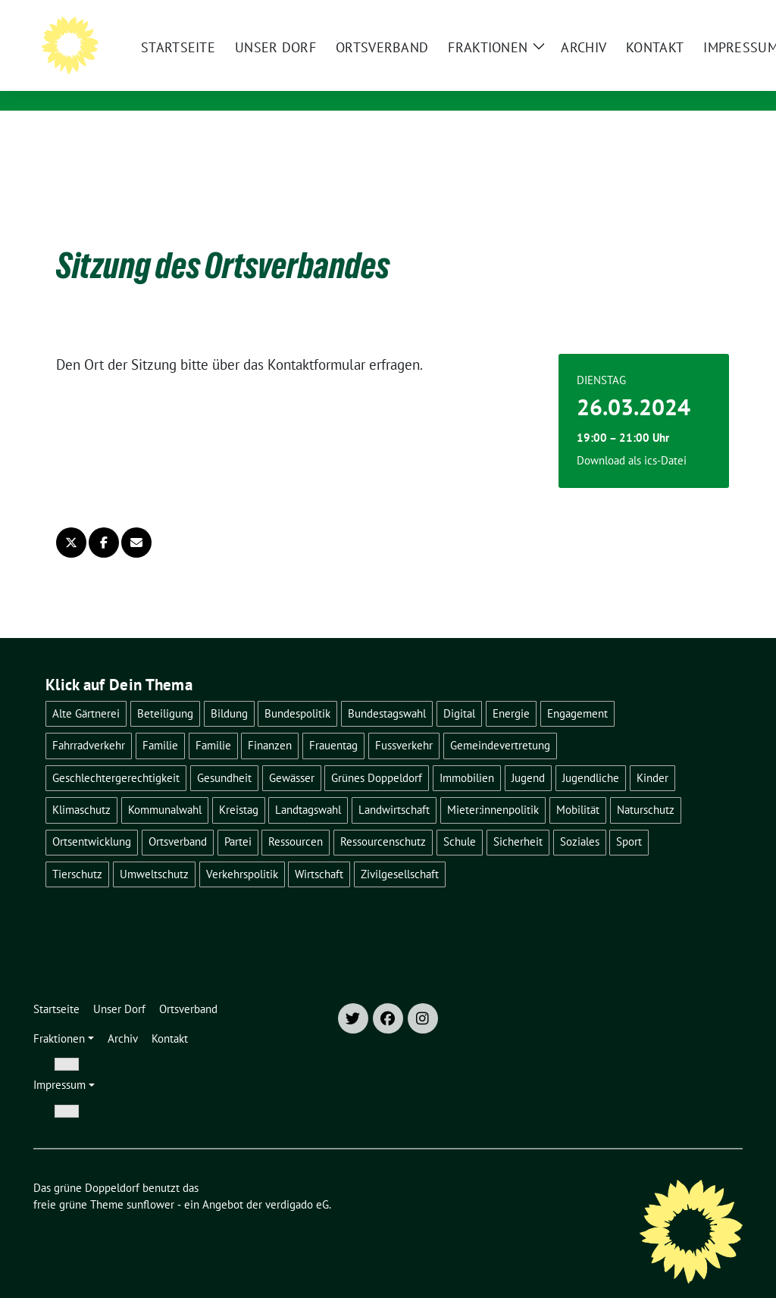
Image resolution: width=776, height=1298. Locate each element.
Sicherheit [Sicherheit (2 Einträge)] (518, 818)
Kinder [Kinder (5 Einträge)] (652, 754)
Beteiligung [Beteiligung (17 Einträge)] (165, 690)
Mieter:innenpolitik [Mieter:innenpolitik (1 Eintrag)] (493, 786)
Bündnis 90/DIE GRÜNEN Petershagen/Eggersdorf (329, 80)
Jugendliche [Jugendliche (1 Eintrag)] (590, 754)
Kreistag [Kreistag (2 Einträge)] (238, 786)
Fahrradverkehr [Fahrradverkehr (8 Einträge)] (88, 722)
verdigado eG (297, 1181)
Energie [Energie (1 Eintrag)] (511, 690)
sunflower (150, 1181)
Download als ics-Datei (632, 437)
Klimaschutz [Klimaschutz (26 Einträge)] (81, 786)
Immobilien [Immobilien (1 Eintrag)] (467, 754)
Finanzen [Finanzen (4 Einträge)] (270, 722)
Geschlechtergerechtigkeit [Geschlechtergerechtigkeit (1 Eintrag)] (116, 754)
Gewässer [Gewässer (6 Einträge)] (291, 754)
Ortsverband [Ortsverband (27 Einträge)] (178, 818)
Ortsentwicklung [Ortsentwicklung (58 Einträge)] (91, 818)
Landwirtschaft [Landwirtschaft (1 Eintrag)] (394, 786)
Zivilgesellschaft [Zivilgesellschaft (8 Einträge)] (400, 850)
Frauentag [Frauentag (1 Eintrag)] (333, 722)
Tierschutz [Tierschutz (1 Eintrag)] (77, 850)
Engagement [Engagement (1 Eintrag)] (577, 690)
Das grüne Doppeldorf (252, 58)
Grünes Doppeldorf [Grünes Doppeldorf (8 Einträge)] (376, 754)
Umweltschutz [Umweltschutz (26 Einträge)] (154, 850)
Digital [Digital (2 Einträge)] (459, 690)
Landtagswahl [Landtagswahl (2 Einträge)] (308, 786)
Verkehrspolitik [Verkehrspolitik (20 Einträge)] (242, 850)
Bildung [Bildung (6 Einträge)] (229, 690)
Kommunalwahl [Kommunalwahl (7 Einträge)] (165, 786)
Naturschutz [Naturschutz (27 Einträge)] (645, 786)
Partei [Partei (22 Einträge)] (238, 818)
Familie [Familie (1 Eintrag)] (213, 722)
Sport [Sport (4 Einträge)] (629, 818)
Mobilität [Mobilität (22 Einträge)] (577, 786)
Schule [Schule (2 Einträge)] (459, 818)
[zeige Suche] (716, 13)
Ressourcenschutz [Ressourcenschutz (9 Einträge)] (383, 818)
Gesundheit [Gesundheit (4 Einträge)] (224, 754)
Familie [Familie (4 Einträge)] (160, 722)
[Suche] (694, 13)
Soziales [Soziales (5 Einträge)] (579, 818)
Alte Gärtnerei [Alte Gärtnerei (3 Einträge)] (86, 690)
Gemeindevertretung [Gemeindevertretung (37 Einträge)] (500, 722)
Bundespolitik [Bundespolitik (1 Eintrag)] (297, 690)
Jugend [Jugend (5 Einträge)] (528, 754)
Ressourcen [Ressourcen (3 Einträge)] (295, 818)
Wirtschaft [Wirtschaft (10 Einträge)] (319, 850)
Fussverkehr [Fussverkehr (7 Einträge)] (404, 722)
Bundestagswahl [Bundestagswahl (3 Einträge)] (387, 690)
